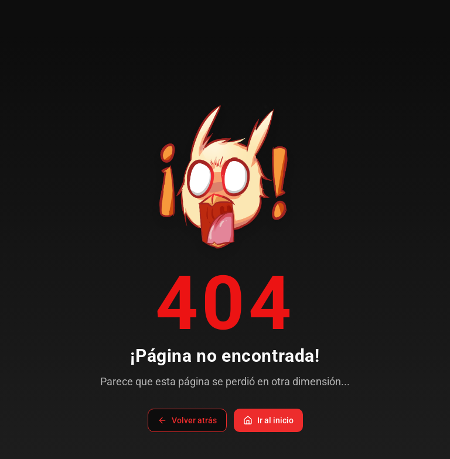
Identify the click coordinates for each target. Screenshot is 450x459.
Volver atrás (187, 420)
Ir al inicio (268, 420)
